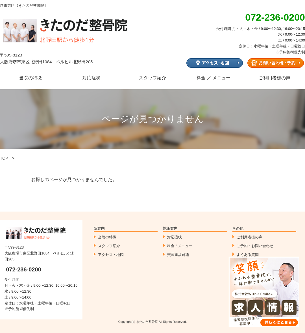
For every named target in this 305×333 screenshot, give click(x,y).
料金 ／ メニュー (214, 77)
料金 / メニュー (179, 246)
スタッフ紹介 (152, 77)
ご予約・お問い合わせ (255, 246)
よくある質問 (248, 255)
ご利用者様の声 (274, 77)
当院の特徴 (30, 77)
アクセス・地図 (111, 255)
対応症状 (91, 77)
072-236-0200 (23, 269)
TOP (4, 158)
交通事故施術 (178, 255)
